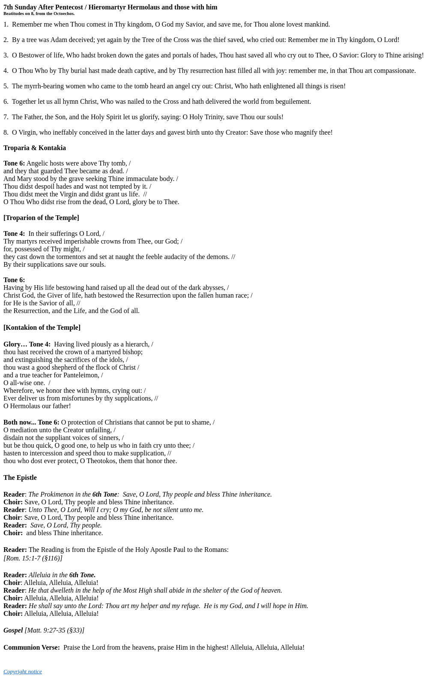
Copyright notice (22, 671)
